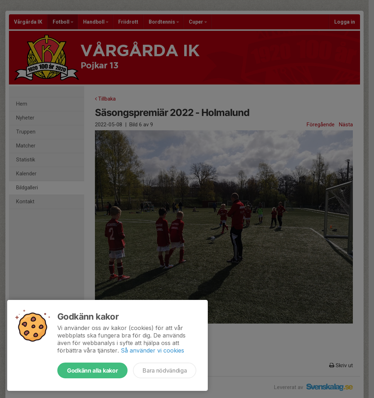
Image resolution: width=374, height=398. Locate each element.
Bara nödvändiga (165, 370)
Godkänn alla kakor (92, 370)
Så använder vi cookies (152, 350)
